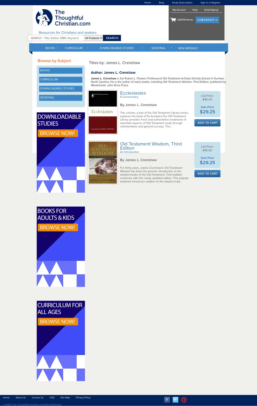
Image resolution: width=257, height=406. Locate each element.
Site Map (65, 397)
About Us (21, 397)
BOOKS (50, 48)
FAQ (52, 397)
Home (147, 2)
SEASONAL (158, 48)
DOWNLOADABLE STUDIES (117, 48)
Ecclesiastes (133, 93)
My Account (179, 9)
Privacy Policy (83, 397)
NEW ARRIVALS (188, 48)
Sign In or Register (210, 2)
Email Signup (211, 9)
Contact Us (38, 397)
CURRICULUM (74, 48)
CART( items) (185, 19)
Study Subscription (182, 2)
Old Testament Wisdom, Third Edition (151, 146)
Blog (161, 2)
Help (195, 9)
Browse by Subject (54, 60)
